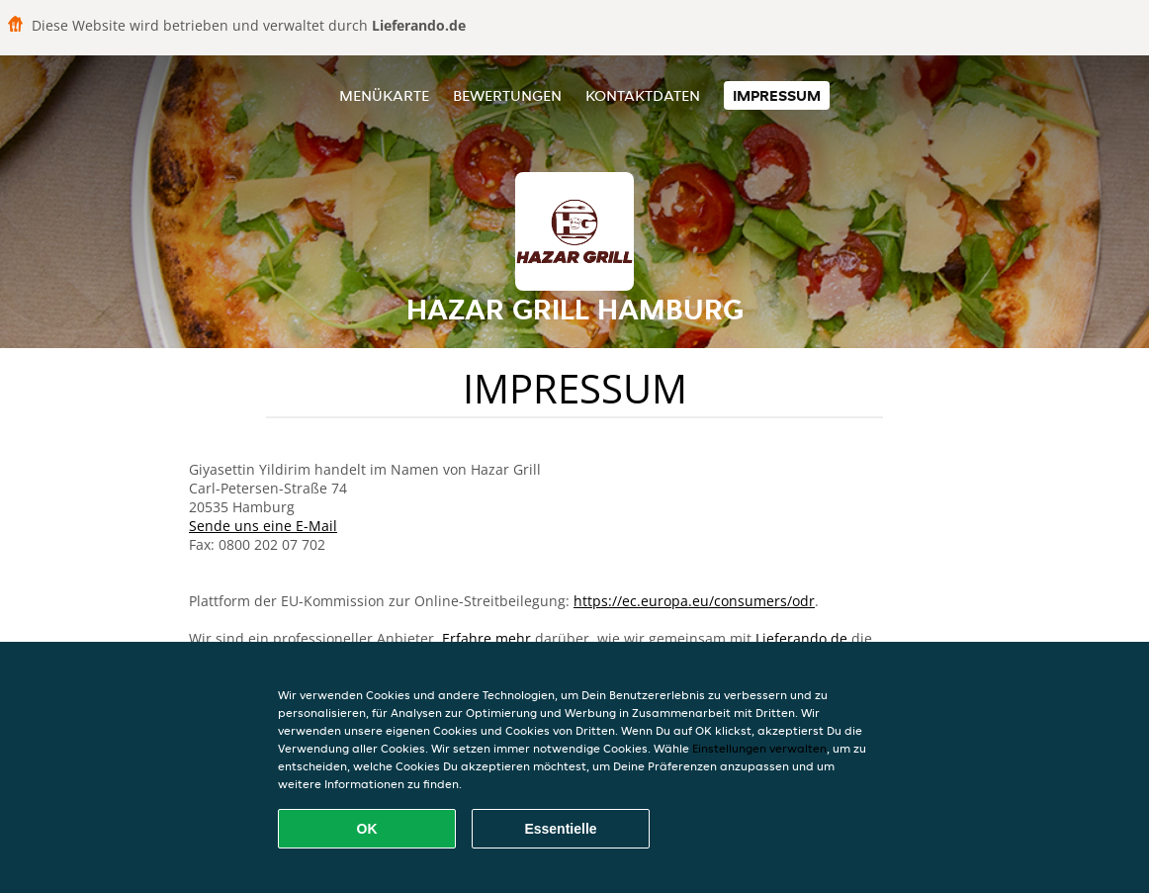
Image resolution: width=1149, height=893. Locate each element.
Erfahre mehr (486, 638)
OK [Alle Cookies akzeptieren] (367, 829)
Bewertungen (507, 95)
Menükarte (384, 95)
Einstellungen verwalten (759, 748)
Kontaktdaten (642, 95)
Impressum (777, 95)
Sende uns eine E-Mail (263, 525)
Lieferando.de (801, 638)
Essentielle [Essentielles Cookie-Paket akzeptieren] (560, 829)
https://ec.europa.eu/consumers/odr (694, 600)
